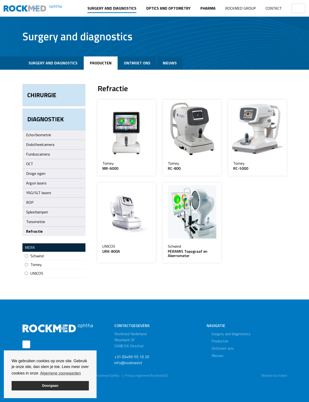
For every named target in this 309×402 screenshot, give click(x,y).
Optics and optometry (168, 8)
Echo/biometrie (38, 135)
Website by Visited (274, 375)
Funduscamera (38, 154)
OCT (29, 164)
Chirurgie (41, 95)
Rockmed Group (240, 8)
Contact (274, 8)
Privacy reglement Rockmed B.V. (147, 375)
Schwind (34, 256)
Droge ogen (35, 173)
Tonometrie (35, 222)
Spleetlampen (37, 212)
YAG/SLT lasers (38, 193)
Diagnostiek (45, 119)
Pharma (208, 8)
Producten (101, 63)
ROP (30, 202)
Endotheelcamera (40, 144)
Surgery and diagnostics (111, 8)
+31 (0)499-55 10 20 (131, 357)
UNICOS (34, 273)
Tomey (33, 265)
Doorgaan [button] (50, 386)
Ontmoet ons (137, 63)
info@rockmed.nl (128, 363)
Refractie (34, 231)
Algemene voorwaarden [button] (60, 373)
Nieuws (170, 63)
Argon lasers (54, 183)
